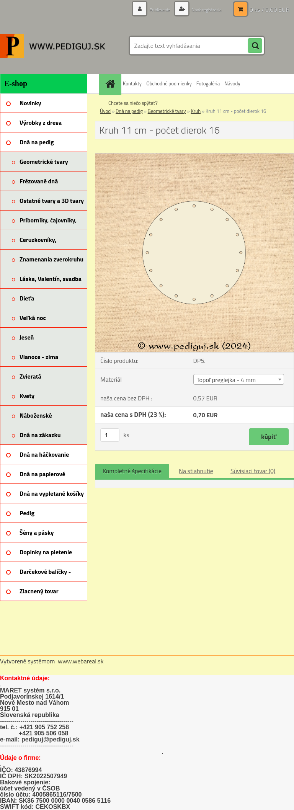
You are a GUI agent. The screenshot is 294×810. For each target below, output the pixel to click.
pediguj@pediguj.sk (50, 739)
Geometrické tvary (167, 111)
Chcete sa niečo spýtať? (133, 103)
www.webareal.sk (81, 661)
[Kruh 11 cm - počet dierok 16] (194, 156)
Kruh (196, 111)
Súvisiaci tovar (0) (252, 470)
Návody (232, 83)
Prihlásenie (151, 9)
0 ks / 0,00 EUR (269, 9)
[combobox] (238, 379)
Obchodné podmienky (169, 83)
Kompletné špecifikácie (132, 470)
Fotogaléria (208, 83)
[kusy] (109, 435)
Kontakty (132, 83)
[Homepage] (111, 83)
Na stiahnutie (196, 470)
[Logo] (52, 45)
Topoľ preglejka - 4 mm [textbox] (226, 379)
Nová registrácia (203, 9)
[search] (255, 46)
